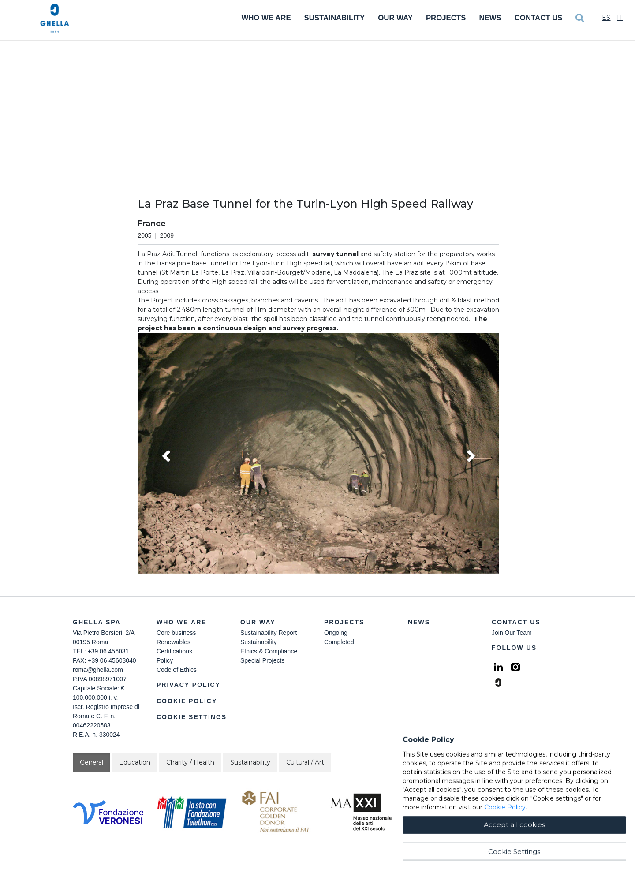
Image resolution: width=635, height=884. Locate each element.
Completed (339, 641)
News (490, 18)
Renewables (173, 641)
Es (606, 18)
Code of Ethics (177, 669)
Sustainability (334, 18)
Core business (176, 632)
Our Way (395, 18)
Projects (446, 18)
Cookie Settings (192, 716)
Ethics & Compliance (268, 651)
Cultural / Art (305, 762)
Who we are (182, 622)
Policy (165, 660)
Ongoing (335, 632)
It (620, 18)
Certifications (174, 651)
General (91, 762)
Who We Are (266, 18)
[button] (318, 453)
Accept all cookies (514, 866)
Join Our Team (512, 632)
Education (134, 762)
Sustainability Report (268, 632)
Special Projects (262, 660)
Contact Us (539, 18)
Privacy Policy (188, 684)
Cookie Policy (187, 701)
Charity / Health (190, 762)
